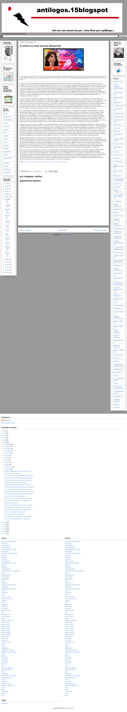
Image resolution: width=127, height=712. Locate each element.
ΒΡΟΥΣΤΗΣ (117, 252)
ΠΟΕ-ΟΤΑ (117, 155)
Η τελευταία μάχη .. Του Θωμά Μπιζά (13, 514)
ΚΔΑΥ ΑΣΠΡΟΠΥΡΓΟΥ (119, 165)
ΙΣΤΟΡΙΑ (116, 176)
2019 (7, 262)
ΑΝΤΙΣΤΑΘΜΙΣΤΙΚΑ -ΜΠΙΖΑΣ (119, 180)
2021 (7, 197)
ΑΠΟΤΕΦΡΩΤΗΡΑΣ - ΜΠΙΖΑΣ (118, 195)
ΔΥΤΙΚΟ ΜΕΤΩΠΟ (117, 269)
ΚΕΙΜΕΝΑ (117, 299)
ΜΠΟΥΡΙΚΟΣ (118, 228)
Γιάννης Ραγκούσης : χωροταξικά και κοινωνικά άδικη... (18, 498)
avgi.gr (5, 113)
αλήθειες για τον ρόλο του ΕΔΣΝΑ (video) (14, 496)
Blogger (71, 708)
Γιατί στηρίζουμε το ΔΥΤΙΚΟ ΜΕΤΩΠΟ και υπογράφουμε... (19, 475)
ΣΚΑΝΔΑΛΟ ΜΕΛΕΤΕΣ (117, 237)
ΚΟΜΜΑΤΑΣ (117, 305)
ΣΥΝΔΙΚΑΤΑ (117, 105)
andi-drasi (6, 126)
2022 (7, 194)
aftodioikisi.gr (7, 172)
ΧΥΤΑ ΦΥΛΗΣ (118, 109)
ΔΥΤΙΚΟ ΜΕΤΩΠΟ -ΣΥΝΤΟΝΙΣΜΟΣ (119, 86)
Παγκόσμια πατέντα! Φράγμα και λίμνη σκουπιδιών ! (17, 485)
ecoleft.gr (6, 129)
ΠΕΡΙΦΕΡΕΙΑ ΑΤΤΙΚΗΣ (118, 232)
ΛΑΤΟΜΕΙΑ (117, 308)
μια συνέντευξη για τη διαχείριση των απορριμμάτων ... (18, 516)
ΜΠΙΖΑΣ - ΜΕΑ (118, 321)
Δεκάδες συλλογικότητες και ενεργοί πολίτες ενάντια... (18, 471)
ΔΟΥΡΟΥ (116, 184)
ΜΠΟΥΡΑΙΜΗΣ (118, 340)
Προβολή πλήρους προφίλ (8, 423)
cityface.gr (6, 163)
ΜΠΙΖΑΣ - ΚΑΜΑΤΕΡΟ (117, 317)
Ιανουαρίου (7, 253)
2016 (7, 270)
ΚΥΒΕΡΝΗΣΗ (118, 134)
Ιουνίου (7, 229)
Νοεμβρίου (8, 446)
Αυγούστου (7, 222)
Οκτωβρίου (7, 210)
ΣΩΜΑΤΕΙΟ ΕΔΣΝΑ (117, 400)
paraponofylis (7, 151)
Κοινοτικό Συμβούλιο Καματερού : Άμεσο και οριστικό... (18, 480)
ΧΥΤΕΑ (116, 407)
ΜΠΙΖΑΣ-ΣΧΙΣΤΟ (116, 336)
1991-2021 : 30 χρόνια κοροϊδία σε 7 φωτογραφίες (17, 519)
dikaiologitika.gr (8, 120)
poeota (5, 123)
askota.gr (6, 148)
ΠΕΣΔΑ (116, 102)
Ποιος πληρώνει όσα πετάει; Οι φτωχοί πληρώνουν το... (18, 489)
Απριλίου (7, 238)
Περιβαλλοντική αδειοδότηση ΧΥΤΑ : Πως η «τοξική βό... (18, 505)
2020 (7, 259)
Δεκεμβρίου (7, 200)
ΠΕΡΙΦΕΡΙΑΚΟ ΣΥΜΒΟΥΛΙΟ (118, 365)
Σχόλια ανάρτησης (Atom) (67, 234)
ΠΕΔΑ (115, 361)
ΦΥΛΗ (115, 128)
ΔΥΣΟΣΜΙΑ (117, 265)
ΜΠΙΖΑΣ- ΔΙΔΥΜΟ (116, 224)
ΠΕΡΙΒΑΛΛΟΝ (118, 98)
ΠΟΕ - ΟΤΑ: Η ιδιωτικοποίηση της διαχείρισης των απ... (18, 500)
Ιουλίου (7, 225)
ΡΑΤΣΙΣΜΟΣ (117, 369)
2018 (7, 264)
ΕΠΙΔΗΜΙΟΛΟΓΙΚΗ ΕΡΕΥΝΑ (118, 283)
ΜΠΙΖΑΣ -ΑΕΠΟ (118, 326)
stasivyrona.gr (7, 117)
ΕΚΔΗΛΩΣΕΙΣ (118, 278)
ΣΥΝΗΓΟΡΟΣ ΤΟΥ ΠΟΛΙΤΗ (118, 387)
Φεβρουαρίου (7, 247)
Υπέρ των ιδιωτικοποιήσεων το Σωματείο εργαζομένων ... (19, 494)
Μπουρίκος (117, 355)
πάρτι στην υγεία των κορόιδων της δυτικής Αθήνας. (17, 509)
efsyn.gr (5, 166)
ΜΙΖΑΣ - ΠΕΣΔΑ (118, 312)
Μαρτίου (7, 242)
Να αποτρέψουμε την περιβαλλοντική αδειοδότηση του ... (19, 507)
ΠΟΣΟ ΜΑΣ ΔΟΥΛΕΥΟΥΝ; (11, 503)
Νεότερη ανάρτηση (25, 230)
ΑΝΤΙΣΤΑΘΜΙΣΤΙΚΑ (6, 547)
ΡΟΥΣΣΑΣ (117, 372)
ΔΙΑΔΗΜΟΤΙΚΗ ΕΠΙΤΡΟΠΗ (118, 261)
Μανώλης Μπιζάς (116, 346)
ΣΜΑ (115, 383)
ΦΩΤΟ (116, 404)
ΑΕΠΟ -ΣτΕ (117, 216)
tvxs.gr (5, 142)
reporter (5, 155)
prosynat (5, 145)
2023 (7, 191)
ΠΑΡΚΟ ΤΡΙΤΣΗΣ (116, 191)
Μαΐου (6, 234)
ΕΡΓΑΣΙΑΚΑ (117, 144)
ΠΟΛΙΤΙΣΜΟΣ (118, 147)
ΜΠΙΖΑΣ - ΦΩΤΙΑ (117, 219)
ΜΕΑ (115, 212)
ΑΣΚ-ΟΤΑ (116, 161)
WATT (115, 152)
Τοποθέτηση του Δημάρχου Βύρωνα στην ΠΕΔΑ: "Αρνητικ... (19, 491)
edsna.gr (5, 139)
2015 (7, 272)
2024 (7, 189)
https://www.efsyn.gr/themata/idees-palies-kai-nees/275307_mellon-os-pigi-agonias (45, 161)
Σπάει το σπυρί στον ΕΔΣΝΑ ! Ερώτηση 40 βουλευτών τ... (19, 478)
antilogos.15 (6, 420)
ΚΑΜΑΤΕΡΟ (117, 209)
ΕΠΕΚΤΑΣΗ (117, 114)
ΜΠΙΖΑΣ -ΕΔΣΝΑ (116, 331)
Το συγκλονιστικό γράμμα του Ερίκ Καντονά (15, 482)
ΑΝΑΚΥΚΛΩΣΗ (118, 171)
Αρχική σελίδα (62, 230)
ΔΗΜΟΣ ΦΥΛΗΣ (119, 256)
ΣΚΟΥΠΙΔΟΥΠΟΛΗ (6, 670)
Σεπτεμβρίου (7, 216)
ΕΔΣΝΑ (116, 125)
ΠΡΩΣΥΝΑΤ (117, 117)
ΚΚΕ (115, 302)
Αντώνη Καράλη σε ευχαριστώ (12, 473)
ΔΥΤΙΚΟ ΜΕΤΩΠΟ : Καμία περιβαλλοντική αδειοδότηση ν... (19, 487)
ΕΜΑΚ (115, 131)
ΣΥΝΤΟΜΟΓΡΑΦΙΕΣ (6, 677)
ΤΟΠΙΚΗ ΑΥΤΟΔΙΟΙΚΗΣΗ (119, 242)
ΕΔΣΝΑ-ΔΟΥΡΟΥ (116, 205)
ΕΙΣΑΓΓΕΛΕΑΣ (118, 273)
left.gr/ (5, 132)
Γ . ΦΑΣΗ (116, 201)
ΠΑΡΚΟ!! (116, 358)
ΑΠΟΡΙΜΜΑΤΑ (118, 93)
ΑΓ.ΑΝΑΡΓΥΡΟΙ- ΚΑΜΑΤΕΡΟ (119, 248)
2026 (7, 183)
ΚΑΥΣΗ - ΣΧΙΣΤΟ (116, 295)
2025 (7, 186)
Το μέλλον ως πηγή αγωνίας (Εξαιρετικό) (14, 512)
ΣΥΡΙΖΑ (116, 158)
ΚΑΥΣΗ (116, 187)
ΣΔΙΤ (115, 375)
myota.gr (5, 136)
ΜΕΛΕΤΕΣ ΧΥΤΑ (119, 120)
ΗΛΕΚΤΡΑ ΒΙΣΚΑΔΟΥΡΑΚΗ (118, 289)
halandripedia (7, 169)
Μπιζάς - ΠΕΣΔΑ (119, 350)
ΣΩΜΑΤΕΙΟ (117, 396)
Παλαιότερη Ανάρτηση (100, 230)
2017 (7, 267)
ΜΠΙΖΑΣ (116, 81)
